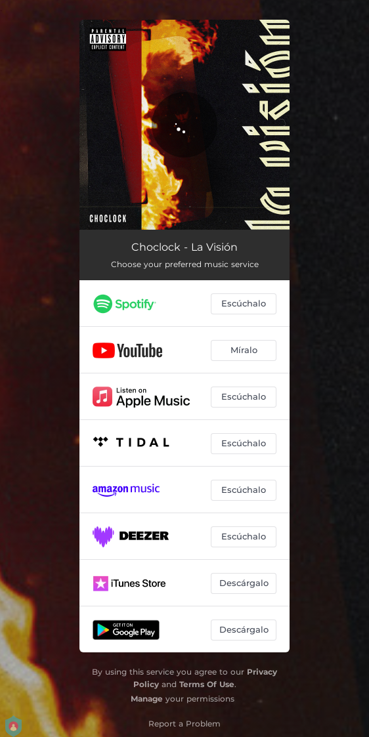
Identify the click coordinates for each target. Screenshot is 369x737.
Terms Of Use (206, 684)
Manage (147, 699)
